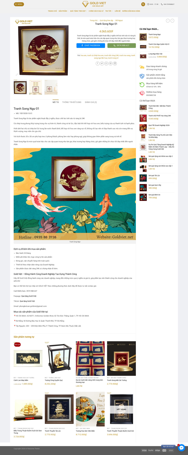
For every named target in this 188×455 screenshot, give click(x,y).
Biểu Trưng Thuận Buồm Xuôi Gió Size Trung (28, 432)
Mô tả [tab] (56, 102)
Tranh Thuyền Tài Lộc (53, 431)
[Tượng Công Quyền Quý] (59, 358)
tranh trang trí (113, 58)
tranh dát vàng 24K (111, 55)
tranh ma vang (124, 55)
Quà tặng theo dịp (106, 20)
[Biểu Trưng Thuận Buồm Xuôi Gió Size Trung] (28, 409)
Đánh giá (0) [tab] (91, 102)
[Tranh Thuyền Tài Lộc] (59, 409)
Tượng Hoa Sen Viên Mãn (85, 431)
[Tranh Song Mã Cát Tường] (121, 358)
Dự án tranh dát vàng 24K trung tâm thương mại (89, 381)
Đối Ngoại (119, 20)
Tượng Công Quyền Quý (54, 380)
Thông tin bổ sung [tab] (71, 102)
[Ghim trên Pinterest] (111, 63)
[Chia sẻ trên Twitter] (102, 63)
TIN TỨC (109, 11)
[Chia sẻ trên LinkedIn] (115, 63)
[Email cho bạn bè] (106, 63)
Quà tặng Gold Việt (27, 301)
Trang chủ (93, 20)
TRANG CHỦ (52, 11)
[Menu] (19, 4)
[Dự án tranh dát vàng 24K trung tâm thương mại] (90, 358)
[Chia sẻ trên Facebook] (98, 63)
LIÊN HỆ (117, 11)
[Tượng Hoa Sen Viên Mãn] (90, 409)
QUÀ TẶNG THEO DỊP (78, 11)
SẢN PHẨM (63, 11)
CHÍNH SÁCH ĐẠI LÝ (96, 11)
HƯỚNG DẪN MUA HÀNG (131, 11)
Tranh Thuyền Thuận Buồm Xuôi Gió (120, 431)
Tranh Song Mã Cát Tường (117, 380)
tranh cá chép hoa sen (95, 55)
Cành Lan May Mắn (21, 380)
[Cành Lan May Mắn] (28, 358)
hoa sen (83, 55)
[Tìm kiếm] (143, 4)
